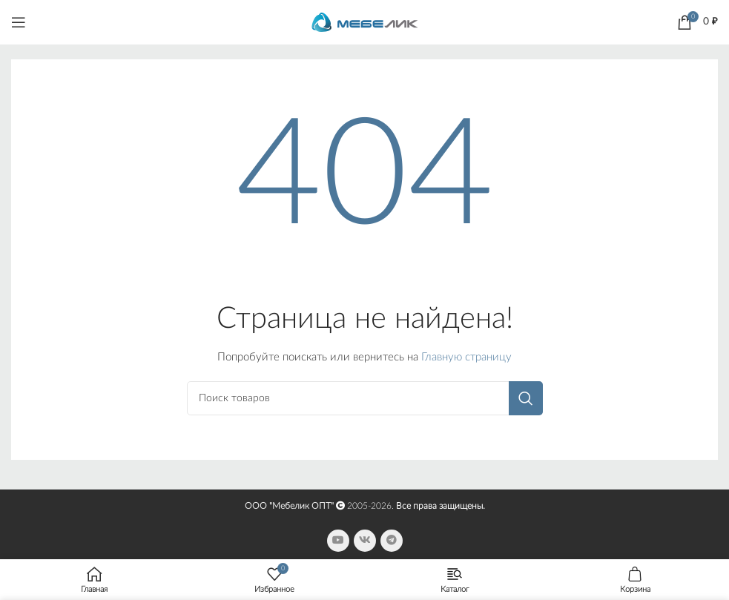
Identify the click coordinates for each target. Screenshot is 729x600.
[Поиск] (365, 398)
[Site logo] (364, 21)
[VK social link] (365, 541)
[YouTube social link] (338, 541)
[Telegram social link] (391, 541)
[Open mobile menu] (18, 22)
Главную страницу (466, 357)
